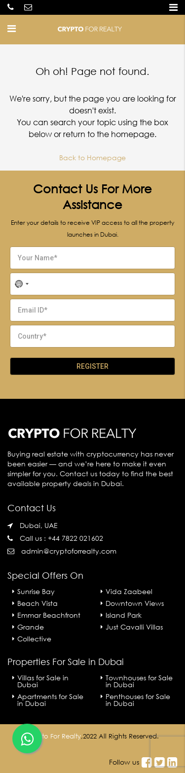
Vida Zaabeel (129, 591)
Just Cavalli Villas (134, 627)
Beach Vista (37, 603)
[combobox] (21, 284)
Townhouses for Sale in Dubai (139, 681)
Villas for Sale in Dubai (43, 681)
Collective (34, 638)
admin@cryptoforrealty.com (68, 551)
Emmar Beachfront (48, 615)
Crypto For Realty (54, 736)
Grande (30, 627)
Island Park (124, 615)
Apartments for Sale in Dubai (50, 700)
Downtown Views (135, 603)
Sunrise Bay (36, 591)
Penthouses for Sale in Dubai (138, 700)
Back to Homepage (92, 157)
